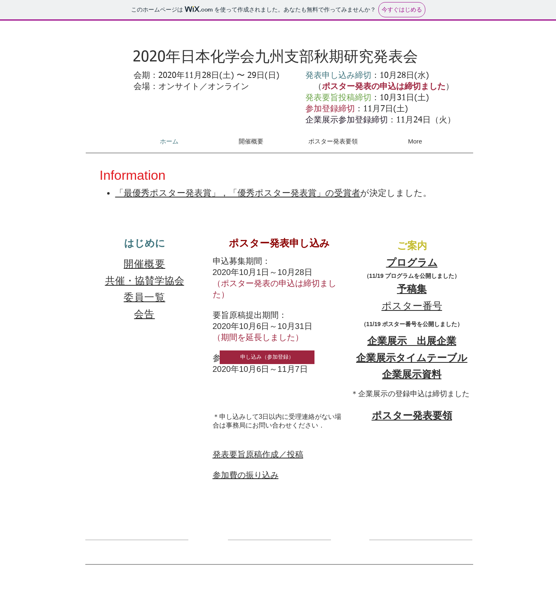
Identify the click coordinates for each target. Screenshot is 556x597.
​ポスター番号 (412, 305)
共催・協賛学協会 (144, 280)
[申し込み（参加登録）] (267, 357)
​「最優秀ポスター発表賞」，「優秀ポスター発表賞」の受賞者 (237, 192)
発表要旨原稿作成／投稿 (258, 454)
